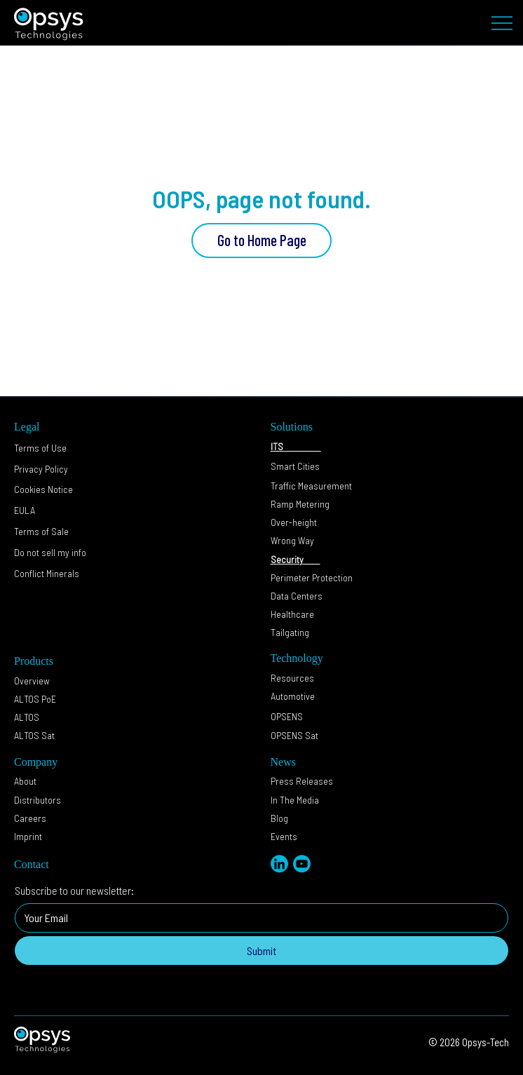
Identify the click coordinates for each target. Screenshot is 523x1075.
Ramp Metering (300, 504)
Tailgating (290, 632)
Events (284, 836)
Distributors (37, 800)
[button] (50, 552)
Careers (30, 818)
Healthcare (292, 614)
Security (295, 559)
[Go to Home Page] (261, 240)
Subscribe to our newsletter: (74, 890)
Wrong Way (292, 540)
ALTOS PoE (35, 699)
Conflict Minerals (46, 573)
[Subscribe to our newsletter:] (257, 918)
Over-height (294, 522)
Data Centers (298, 596)
